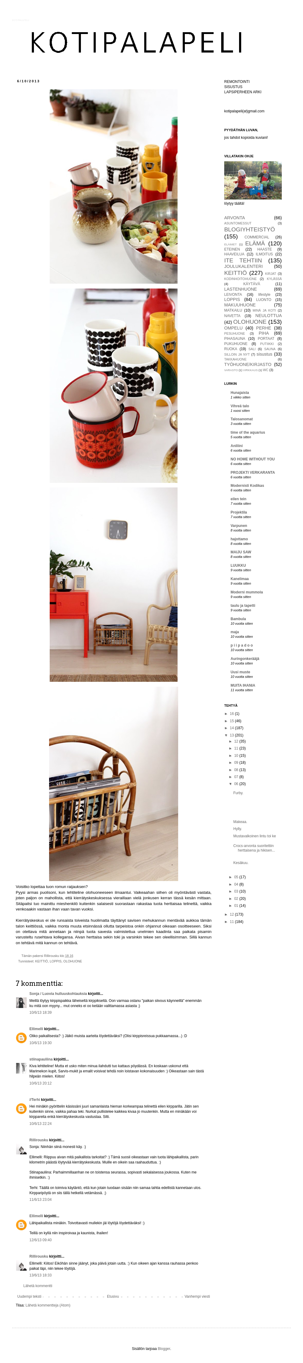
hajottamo (239, 539)
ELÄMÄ (255, 243)
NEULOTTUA (268, 315)
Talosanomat (242, 419)
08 (236, 770)
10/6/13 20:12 (40, 1083)
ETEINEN (232, 249)
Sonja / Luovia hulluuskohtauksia (58, 994)
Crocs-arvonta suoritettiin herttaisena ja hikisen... (254, 848)
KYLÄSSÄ (274, 279)
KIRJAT (270, 273)
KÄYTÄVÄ (251, 284)
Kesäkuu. (240, 863)
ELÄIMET (230, 244)
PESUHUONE (234, 333)
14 (232, 728)
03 (236, 891)
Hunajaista (240, 393)
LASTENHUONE (240, 289)
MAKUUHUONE (240, 304)
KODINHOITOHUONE (240, 279)
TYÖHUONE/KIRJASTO (247, 364)
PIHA (264, 333)
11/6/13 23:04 (40, 1199)
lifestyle (264, 294)
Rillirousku (38, 1140)
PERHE (263, 328)
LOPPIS (56, 961)
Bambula (238, 619)
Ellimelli (36, 1029)
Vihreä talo (240, 406)
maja (235, 632)
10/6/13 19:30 (40, 1043)
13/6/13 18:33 (40, 1275)
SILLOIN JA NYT (237, 354)
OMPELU (233, 328)
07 (236, 777)
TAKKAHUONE (235, 359)
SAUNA (269, 349)
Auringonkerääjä (245, 659)
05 (236, 877)
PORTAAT (266, 338)
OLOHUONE (72, 961)
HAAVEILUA (234, 254)
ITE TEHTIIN (243, 260)
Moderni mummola (247, 592)
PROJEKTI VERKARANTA (253, 472)
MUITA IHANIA (243, 685)
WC (265, 370)
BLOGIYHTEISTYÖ (249, 229)
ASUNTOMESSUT (237, 223)
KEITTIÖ (41, 961)
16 (232, 714)
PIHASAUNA (234, 338)
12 (236, 741)
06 (236, 784)
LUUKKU (238, 565)
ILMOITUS (264, 254)
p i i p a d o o (242, 645)
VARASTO (231, 370)
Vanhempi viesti (197, 1296)
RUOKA (230, 349)
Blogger (164, 1349)
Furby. (238, 793)
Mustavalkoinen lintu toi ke (254, 836)
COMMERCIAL (257, 237)
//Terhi (34, 1100)
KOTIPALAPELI (20, 20)
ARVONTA (234, 217)
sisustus (264, 354)
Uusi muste (240, 672)
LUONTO (263, 300)
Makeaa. (240, 822)
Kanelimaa (240, 579)
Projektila (239, 512)
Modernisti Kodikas (247, 485)
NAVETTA (232, 316)
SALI (251, 349)
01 (236, 906)
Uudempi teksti (29, 1296)
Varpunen (239, 526)
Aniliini (237, 446)
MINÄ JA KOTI (264, 310)
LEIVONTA (233, 294)
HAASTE (264, 249)
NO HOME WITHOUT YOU (253, 459)
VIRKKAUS (250, 370)
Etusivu (113, 1296)
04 (236, 884)
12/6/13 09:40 (40, 1240)
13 (232, 735)
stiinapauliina (41, 1059)
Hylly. (237, 829)
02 (236, 899)
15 (232, 721)
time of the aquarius (248, 432)
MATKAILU (233, 310)
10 (236, 755)
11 (236, 748)
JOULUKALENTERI (243, 266)
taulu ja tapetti (243, 605)
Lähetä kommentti (37, 1286)
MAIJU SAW (241, 552)
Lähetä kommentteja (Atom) (47, 1305)
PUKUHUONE (236, 344)
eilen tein (238, 499)
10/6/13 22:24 (40, 1124)
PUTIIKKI (267, 344)
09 (236, 762)
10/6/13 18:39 (40, 1012)
